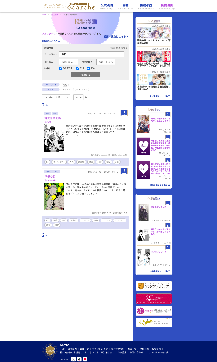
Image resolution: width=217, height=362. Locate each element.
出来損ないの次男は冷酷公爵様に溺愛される (153, 88)
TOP (62, 348)
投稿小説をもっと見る (159, 185)
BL (47, 162)
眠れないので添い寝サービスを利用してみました (160, 231)
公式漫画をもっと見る (159, 96)
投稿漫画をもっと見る (159, 271)
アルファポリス (50, 33)
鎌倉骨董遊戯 (52, 118)
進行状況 (48, 62)
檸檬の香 (49, 176)
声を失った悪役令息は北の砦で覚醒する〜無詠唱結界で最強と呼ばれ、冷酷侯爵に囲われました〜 (160, 145)
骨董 (117, 162)
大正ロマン (120, 220)
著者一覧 (132, 348)
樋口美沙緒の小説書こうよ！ (74, 352)
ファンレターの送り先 (157, 352)
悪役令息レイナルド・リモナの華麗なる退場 (153, 42)
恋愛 (55, 220)
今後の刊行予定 (100, 348)
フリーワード (51, 54)
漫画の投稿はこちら (115, 36)
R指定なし (68, 68)
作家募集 (122, 352)
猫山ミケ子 (49, 180)
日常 (64, 220)
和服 (100, 162)
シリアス (106, 220)
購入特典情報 (117, 348)
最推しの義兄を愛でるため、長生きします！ (160, 119)
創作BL (81, 162)
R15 (82, 68)
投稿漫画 (156, 348)
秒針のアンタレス (158, 207)
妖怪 (108, 162)
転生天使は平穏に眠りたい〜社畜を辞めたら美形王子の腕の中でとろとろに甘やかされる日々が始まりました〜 (160, 169)
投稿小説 (144, 348)
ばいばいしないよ (158, 251)
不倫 (96, 220)
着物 (48, 225)
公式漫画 (72, 348)
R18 (93, 68)
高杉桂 (47, 122)
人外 (71, 162)
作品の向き (87, 62)
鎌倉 (91, 162)
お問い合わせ (136, 352)
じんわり (85, 220)
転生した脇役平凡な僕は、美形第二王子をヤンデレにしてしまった (153, 65)
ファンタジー (59, 162)
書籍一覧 (84, 348)
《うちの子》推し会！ (103, 352)
